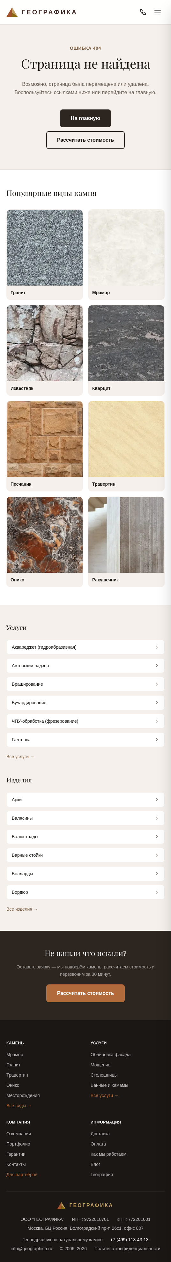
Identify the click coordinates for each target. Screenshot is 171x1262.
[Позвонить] (143, 12)
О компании (18, 1133)
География (102, 1174)
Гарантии (16, 1154)
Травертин (17, 1075)
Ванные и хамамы (109, 1085)
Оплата (98, 1143)
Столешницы (104, 1075)
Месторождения (23, 1095)
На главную (85, 118)
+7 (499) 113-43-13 (129, 1239)
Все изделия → (22, 909)
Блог (95, 1164)
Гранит (13, 1064)
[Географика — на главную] (42, 12)
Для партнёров (21, 1174)
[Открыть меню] (158, 12)
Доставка (100, 1133)
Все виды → (19, 1105)
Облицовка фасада (111, 1054)
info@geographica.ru (31, 1248)
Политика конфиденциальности (127, 1248)
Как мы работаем (108, 1154)
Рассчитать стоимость (85, 140)
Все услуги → (20, 756)
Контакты (16, 1164)
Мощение (100, 1064)
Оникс (12, 1085)
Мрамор (14, 1054)
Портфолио (18, 1143)
